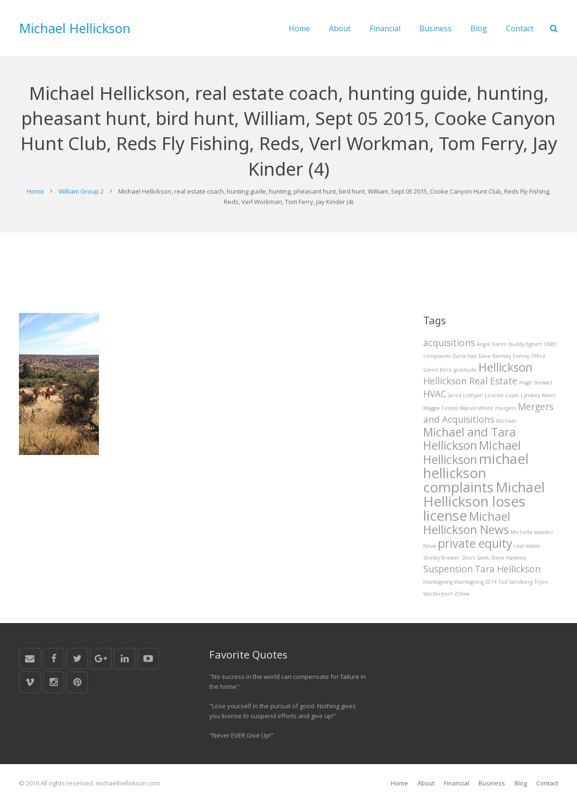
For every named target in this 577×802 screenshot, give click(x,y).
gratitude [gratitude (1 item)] (465, 369)
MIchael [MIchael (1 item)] (506, 421)
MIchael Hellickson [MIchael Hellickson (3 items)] (472, 452)
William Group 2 (81, 191)
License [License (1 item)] (494, 395)
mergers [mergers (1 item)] (505, 408)
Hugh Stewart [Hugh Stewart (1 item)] (535, 382)
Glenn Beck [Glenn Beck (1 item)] (437, 369)
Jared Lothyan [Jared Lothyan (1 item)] (465, 395)
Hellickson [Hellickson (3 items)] (506, 367)
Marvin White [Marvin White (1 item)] (476, 408)
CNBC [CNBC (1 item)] (551, 344)
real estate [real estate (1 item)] (527, 546)
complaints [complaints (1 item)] (437, 356)
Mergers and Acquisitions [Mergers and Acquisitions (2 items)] (488, 413)
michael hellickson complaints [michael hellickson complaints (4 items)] (476, 473)
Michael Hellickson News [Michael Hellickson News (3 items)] (466, 522)
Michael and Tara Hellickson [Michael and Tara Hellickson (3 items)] (469, 438)
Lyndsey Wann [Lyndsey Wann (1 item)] (538, 395)
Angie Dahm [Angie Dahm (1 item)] (492, 344)
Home (35, 191)
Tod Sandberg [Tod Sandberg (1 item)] (515, 582)
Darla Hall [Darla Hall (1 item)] (465, 356)
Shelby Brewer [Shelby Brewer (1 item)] (441, 557)
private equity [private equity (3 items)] (475, 543)
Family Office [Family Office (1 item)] (529, 356)
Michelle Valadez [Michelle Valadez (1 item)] (532, 532)
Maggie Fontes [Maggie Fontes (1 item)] (440, 408)
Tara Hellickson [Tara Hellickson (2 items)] (508, 569)
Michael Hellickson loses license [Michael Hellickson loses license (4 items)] (484, 501)
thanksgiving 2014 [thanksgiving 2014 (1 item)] (475, 582)
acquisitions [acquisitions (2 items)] (449, 343)
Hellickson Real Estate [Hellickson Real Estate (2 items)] (470, 381)
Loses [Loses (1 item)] (512, 395)
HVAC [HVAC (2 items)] (434, 394)
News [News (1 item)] (429, 546)
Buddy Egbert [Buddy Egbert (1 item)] (525, 344)
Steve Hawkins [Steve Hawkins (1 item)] (508, 557)
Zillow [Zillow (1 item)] (461, 593)
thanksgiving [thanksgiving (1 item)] (438, 582)
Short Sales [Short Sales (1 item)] (475, 557)
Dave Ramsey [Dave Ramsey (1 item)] (495, 356)
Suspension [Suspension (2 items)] (448, 569)
